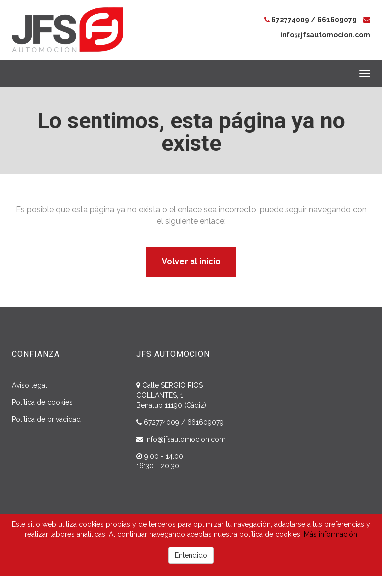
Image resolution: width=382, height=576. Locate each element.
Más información (330, 534)
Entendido (191, 555)
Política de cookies (42, 402)
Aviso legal (29, 385)
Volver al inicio (191, 261)
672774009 (290, 20)
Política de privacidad (46, 419)
